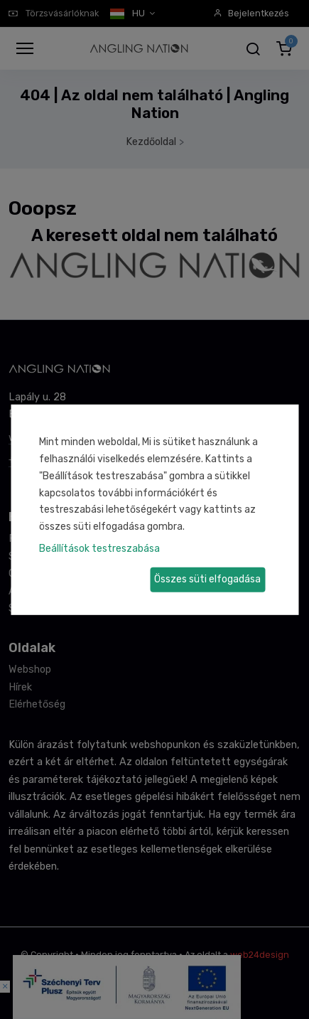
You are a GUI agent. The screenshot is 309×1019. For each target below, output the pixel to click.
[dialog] (154, 509)
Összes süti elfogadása (207, 579)
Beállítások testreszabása (99, 549)
